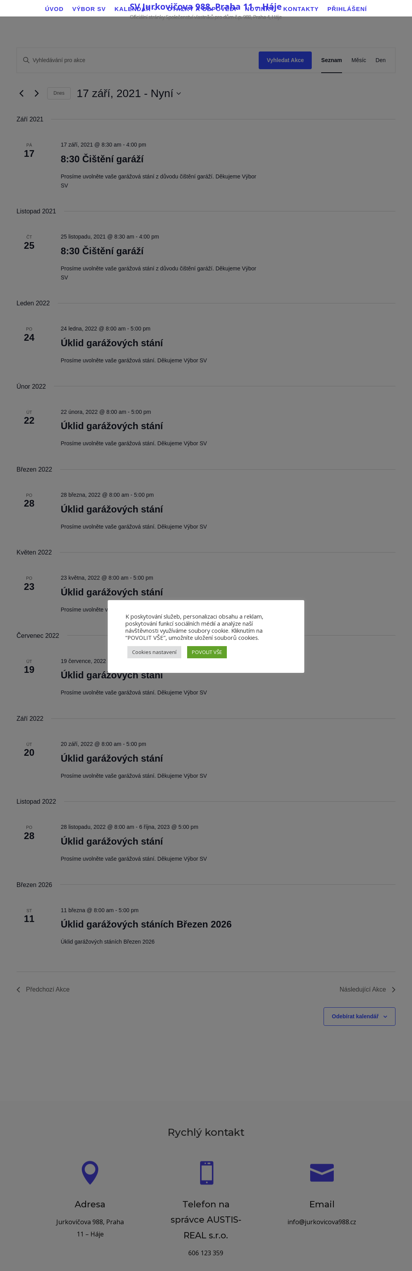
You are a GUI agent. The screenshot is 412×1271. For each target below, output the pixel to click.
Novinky (259, 9)
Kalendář (132, 9)
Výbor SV (89, 9)
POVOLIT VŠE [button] (207, 652)
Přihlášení (347, 9)
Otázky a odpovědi (201, 9)
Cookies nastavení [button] (154, 652)
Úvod (54, 9)
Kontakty (300, 9)
